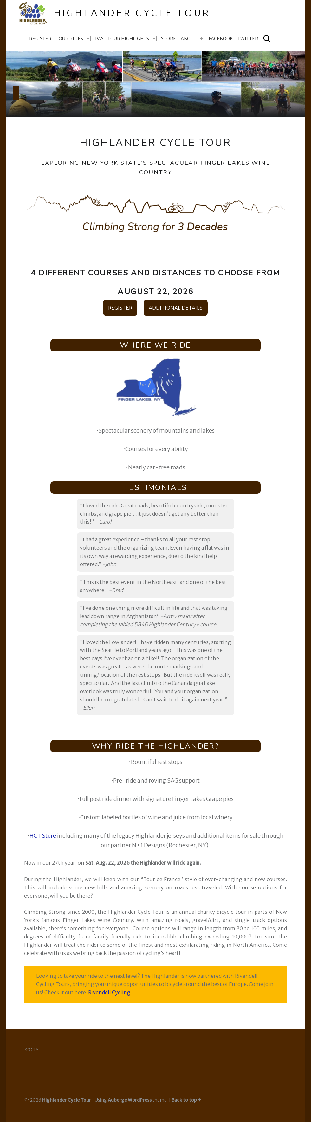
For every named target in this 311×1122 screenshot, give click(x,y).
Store (168, 39)
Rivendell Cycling (109, 992)
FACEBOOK (221, 39)
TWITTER (247, 39)
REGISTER (120, 308)
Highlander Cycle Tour (66, 1100)
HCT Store (42, 835)
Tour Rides (73, 39)
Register (40, 39)
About (192, 39)
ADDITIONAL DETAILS (176, 308)
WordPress (140, 1100)
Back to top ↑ (186, 1100)
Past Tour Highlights (125, 39)
